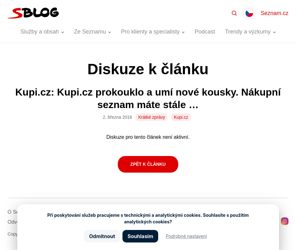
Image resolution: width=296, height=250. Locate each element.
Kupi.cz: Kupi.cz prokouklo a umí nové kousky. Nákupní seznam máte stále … (148, 98)
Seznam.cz (274, 13)
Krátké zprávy (151, 117)
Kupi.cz (181, 117)
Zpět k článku (148, 164)
